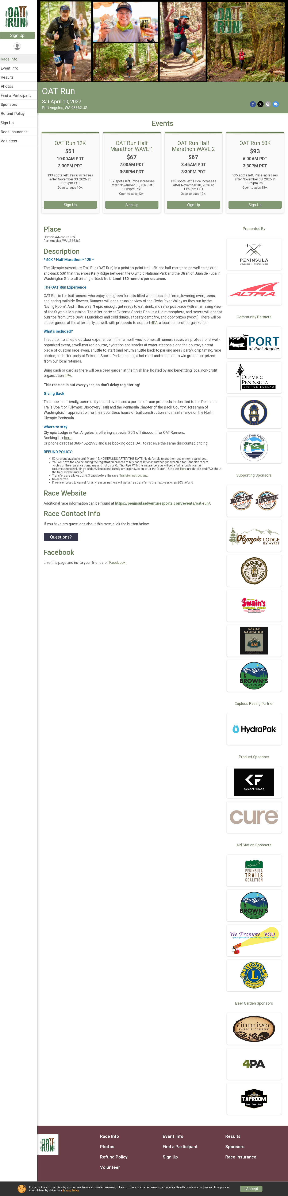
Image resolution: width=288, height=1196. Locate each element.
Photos (9, 86)
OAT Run (61, 90)
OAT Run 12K (72, 142)
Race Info (11, 59)
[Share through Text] (275, 103)
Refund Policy (15, 113)
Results (9, 77)
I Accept (251, 1189)
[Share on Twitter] (261, 103)
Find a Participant (18, 95)
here (70, 442)
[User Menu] (20, 46)
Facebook (120, 567)
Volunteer (11, 141)
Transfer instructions (136, 480)
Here (186, 473)
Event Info (12, 68)
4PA (178, 322)
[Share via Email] (268, 103)
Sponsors (11, 104)
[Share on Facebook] (253, 103)
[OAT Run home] (20, 16)
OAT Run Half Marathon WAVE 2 (194, 145)
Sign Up (20, 35)
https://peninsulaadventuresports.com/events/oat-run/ (165, 508)
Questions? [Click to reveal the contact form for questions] (63, 541)
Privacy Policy (71, 1190)
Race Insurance (16, 132)
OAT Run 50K (255, 142)
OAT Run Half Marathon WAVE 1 (133, 145)
